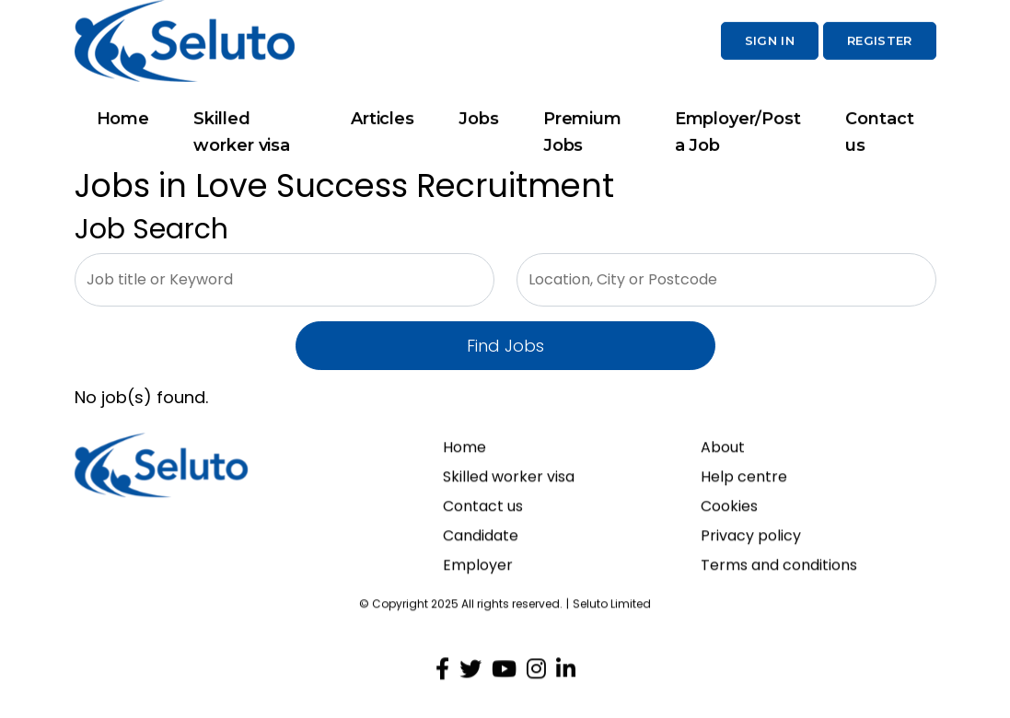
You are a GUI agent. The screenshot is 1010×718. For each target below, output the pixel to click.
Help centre (744, 478)
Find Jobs (505, 345)
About (723, 448)
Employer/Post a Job (738, 131)
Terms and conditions (779, 566)
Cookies (729, 507)
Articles (382, 118)
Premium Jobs (582, 131)
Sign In (770, 39)
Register (879, 39)
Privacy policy (751, 537)
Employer (478, 566)
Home (123, 118)
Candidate (480, 537)
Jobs (479, 118)
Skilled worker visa (241, 131)
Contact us (879, 131)
